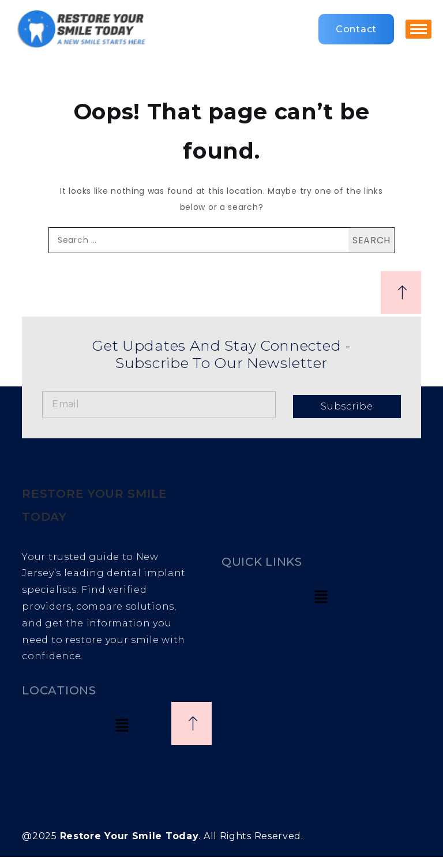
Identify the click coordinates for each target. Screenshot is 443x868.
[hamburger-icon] (418, 29)
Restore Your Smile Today (129, 836)
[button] (321, 597)
